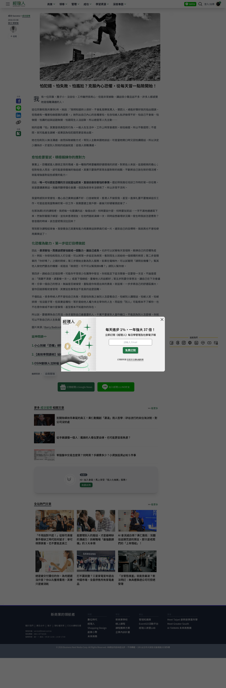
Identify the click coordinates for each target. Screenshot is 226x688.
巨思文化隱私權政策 (135, 359)
